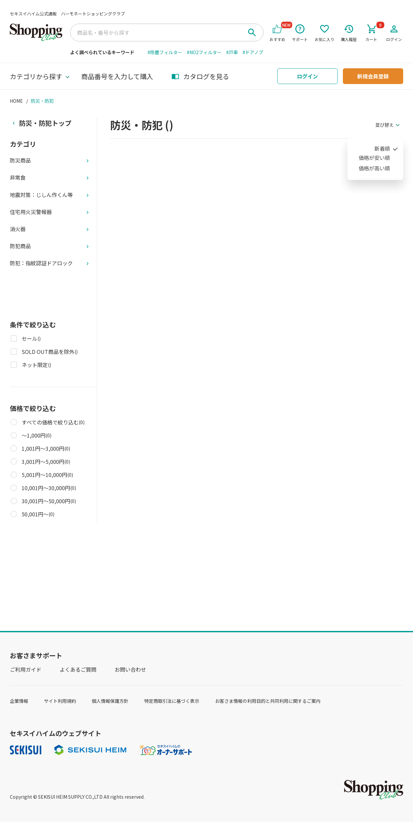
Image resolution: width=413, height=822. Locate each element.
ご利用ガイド (25, 669)
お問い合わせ (130, 669)
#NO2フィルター (204, 52)
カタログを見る (200, 76)
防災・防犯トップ (45, 123)
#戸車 (232, 52)
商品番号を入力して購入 (117, 76)
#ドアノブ (253, 52)
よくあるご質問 (78, 669)
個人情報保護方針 (110, 701)
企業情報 (19, 701)
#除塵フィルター (165, 52)
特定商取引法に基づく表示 (171, 701)
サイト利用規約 (60, 701)
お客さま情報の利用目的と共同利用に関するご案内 (268, 701)
